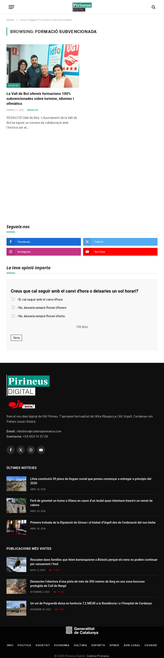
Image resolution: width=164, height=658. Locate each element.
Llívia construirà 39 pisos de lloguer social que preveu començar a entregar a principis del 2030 (90, 481)
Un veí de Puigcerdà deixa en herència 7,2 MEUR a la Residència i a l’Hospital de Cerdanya (91, 603)
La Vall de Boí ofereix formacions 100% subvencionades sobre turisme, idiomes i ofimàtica (40, 98)
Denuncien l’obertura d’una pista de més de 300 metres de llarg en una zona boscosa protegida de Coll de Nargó (87, 584)
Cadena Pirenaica (97, 656)
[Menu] (11, 7)
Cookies (151, 645)
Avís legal (132, 645)
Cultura (80, 645)
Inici (10, 645)
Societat (13, 85)
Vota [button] (16, 337)
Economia (61, 645)
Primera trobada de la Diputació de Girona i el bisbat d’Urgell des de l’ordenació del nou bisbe (93, 522)
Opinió (114, 645)
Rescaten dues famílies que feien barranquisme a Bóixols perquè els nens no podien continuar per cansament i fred (94, 562)
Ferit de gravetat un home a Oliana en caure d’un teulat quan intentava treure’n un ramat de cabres (91, 503)
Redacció (32, 110)
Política (24, 645)
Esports (98, 645)
